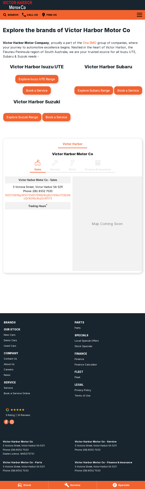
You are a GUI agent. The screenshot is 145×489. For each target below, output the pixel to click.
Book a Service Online (17, 393)
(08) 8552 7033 (42, 191)
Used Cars (10, 345)
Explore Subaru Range (94, 90)
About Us (9, 364)
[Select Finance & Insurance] (97, 166)
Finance (79, 359)
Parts (78, 327)
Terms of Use (82, 395)
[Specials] (121, 485)
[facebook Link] (6, 422)
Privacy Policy (83, 390)
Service (8, 387)
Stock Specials (83, 346)
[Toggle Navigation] (139, 14)
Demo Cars (10, 340)
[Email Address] (37, 197)
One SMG (89, 43)
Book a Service (36, 90)
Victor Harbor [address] (73, 144)
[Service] (72, 485)
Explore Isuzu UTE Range (37, 79)
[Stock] (24, 485)
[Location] (38, 166)
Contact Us (10, 358)
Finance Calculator (86, 364)
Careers (8, 369)
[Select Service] (55, 166)
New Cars (9, 334)
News (7, 374)
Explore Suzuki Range (22, 117)
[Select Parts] (72, 166)
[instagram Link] (11, 422)
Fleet (77, 377)
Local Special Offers (87, 340)
